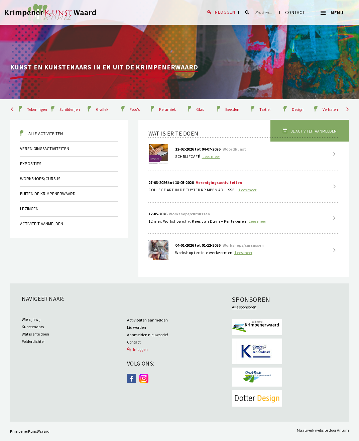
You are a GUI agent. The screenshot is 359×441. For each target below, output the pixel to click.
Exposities (30, 164)
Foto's (135, 109)
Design (298, 109)
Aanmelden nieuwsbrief (147, 334)
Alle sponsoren (244, 306)
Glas (200, 109)
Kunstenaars (33, 326)
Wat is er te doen (35, 334)
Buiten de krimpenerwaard (48, 194)
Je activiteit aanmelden (313, 131)
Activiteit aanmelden (41, 224)
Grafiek (102, 109)
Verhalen (330, 109)
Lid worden (136, 327)
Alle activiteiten (45, 134)
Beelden (232, 109)
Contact (295, 12)
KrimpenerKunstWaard (29, 431)
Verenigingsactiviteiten (44, 149)
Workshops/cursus (40, 179)
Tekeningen (37, 109)
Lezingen (29, 209)
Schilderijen (69, 109)
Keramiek (167, 109)
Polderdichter (33, 341)
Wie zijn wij (31, 319)
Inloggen (224, 12)
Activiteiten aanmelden (147, 319)
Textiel (264, 109)
